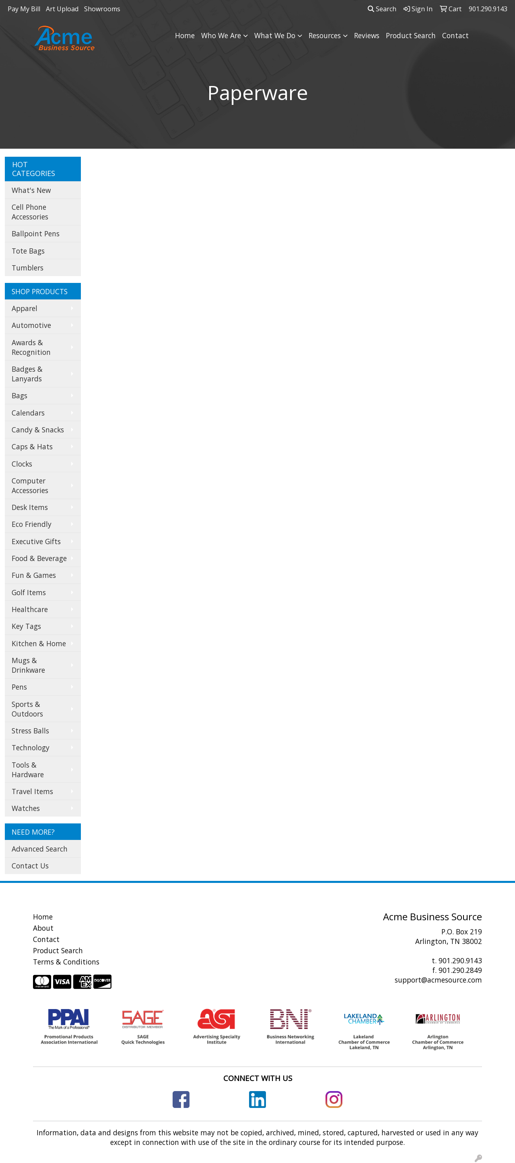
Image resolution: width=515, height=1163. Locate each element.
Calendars (28, 413)
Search (382, 8)
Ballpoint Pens (36, 233)
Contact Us (30, 865)
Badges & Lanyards (27, 373)
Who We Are (221, 35)
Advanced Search (40, 849)
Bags (19, 395)
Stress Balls (30, 730)
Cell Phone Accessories (30, 211)
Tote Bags (28, 251)
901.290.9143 (460, 960)
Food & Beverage (39, 558)
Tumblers (27, 267)
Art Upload (62, 8)
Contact (455, 35)
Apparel (24, 308)
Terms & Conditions (66, 961)
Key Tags (26, 626)
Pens (19, 687)
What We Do (274, 35)
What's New (31, 190)
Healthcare (30, 609)
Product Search (411, 35)
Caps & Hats (32, 446)
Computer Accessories (30, 485)
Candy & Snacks (38, 429)
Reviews (366, 35)
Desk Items (30, 507)
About (43, 928)
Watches (26, 808)
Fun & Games (34, 575)
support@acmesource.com (438, 980)
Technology (30, 747)
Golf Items (29, 592)
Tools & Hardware (28, 769)
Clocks (22, 464)
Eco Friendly (32, 524)
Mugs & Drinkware (28, 665)
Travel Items (32, 791)
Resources (325, 35)
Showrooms (102, 8)
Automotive (31, 325)
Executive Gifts (36, 541)
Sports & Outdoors (27, 709)
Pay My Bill (24, 8)
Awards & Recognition (31, 347)
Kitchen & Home (39, 643)
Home (185, 35)
